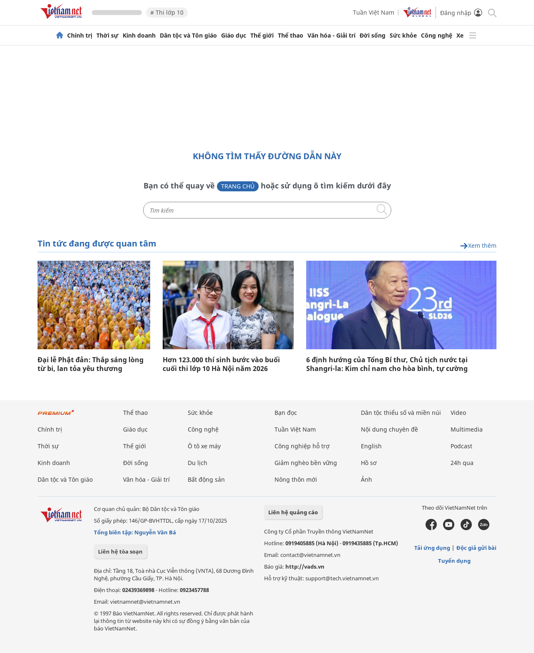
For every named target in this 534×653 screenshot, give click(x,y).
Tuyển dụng (454, 560)
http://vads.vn (305, 566)
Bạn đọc (286, 413)
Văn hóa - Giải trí (331, 35)
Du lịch (197, 463)
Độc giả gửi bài (476, 547)
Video (458, 413)
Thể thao (290, 35)
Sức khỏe (403, 35)
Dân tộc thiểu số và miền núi (401, 413)
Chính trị (79, 35)
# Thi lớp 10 (167, 12)
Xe (459, 35)
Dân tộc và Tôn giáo (188, 35)
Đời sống (372, 35)
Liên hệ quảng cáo (293, 512)
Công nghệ (436, 35)
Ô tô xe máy (204, 446)
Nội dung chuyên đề (389, 429)
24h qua (462, 463)
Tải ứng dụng (432, 547)
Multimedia (467, 429)
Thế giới (262, 35)
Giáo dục (233, 35)
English (371, 446)
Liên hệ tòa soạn (120, 551)
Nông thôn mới (296, 479)
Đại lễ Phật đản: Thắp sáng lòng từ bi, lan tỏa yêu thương (91, 364)
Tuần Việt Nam (373, 12)
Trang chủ (237, 186)
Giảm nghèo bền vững (306, 463)
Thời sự (107, 35)
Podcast (461, 446)
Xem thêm (478, 245)
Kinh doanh (139, 35)
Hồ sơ (369, 463)
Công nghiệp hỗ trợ (302, 446)
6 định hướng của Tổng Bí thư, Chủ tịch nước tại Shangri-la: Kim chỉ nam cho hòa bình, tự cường (387, 364)
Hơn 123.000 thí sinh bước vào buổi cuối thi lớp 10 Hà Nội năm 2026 (221, 364)
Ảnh (366, 479)
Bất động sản (206, 479)
